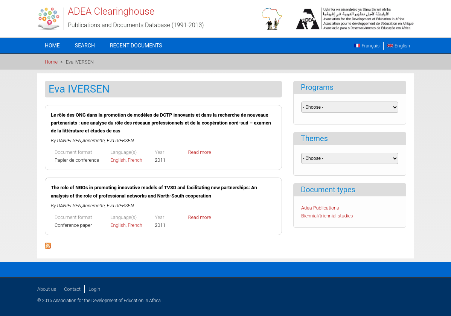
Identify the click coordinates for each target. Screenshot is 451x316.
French (135, 160)
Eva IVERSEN (120, 140)
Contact (72, 289)
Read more (199, 152)
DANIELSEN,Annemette (81, 140)
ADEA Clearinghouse (111, 11)
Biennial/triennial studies (327, 216)
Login (94, 289)
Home (52, 46)
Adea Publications (320, 208)
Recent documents (136, 46)
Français (366, 46)
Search (85, 46)
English (398, 46)
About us (46, 289)
